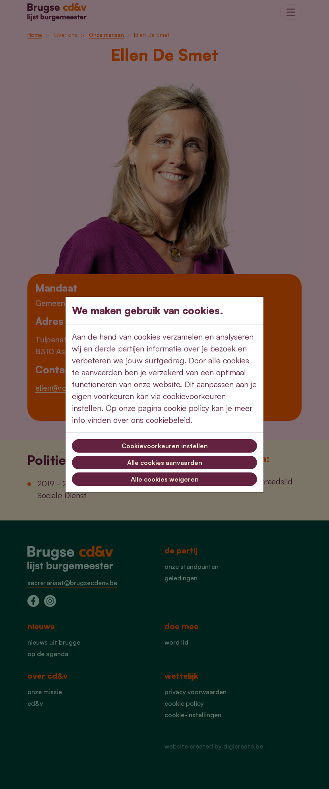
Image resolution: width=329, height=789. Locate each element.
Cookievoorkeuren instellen (165, 446)
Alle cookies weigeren (165, 479)
